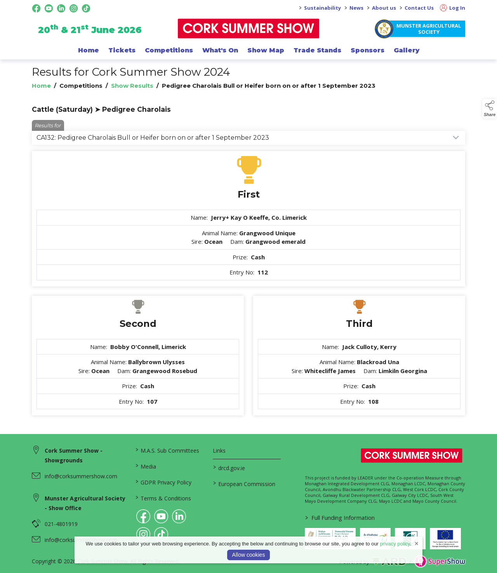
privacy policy (395, 544)
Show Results (132, 85)
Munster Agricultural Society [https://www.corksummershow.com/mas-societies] (428, 28)
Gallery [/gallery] (406, 50)
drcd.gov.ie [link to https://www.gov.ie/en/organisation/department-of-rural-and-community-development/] (229, 467)
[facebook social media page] (36, 8)
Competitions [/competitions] (169, 50)
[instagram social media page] (73, 8)
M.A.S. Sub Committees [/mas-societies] (167, 450)
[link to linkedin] (179, 516)
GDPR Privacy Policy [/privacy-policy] (163, 481)
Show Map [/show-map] (265, 50)
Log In (452, 7)
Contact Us (419, 7)
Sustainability (322, 7)
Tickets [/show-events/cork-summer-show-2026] (122, 50)
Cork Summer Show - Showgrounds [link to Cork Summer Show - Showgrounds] (74, 455)
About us (384, 7)
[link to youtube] (161, 516)
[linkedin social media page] (61, 8)
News (356, 7)
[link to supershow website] (439, 561)
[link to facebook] (143, 516)
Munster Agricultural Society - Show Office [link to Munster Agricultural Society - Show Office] (85, 503)
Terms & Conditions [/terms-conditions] (163, 497)
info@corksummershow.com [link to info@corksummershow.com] (81, 476)
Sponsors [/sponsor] (367, 50)
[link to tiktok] (161, 534)
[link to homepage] (248, 28)
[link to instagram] (143, 534)
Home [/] (88, 50)
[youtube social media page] (48, 8)
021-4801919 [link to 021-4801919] (61, 524)
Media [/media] (146, 466)
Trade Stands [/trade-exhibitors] (317, 50)
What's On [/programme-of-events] (220, 50)
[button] (489, 108)
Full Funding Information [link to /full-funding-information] (339, 517)
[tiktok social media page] (86, 8)
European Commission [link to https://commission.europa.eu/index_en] (244, 483)
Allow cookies (248, 555)
